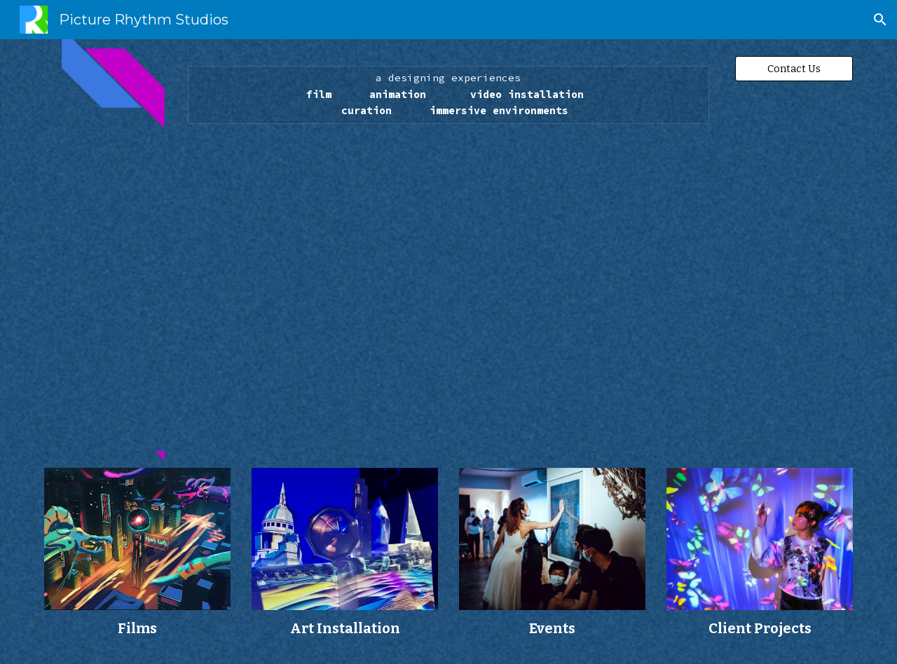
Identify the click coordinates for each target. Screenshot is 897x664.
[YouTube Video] (448, 284)
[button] (880, 19)
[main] (448, 95)
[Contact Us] (794, 68)
